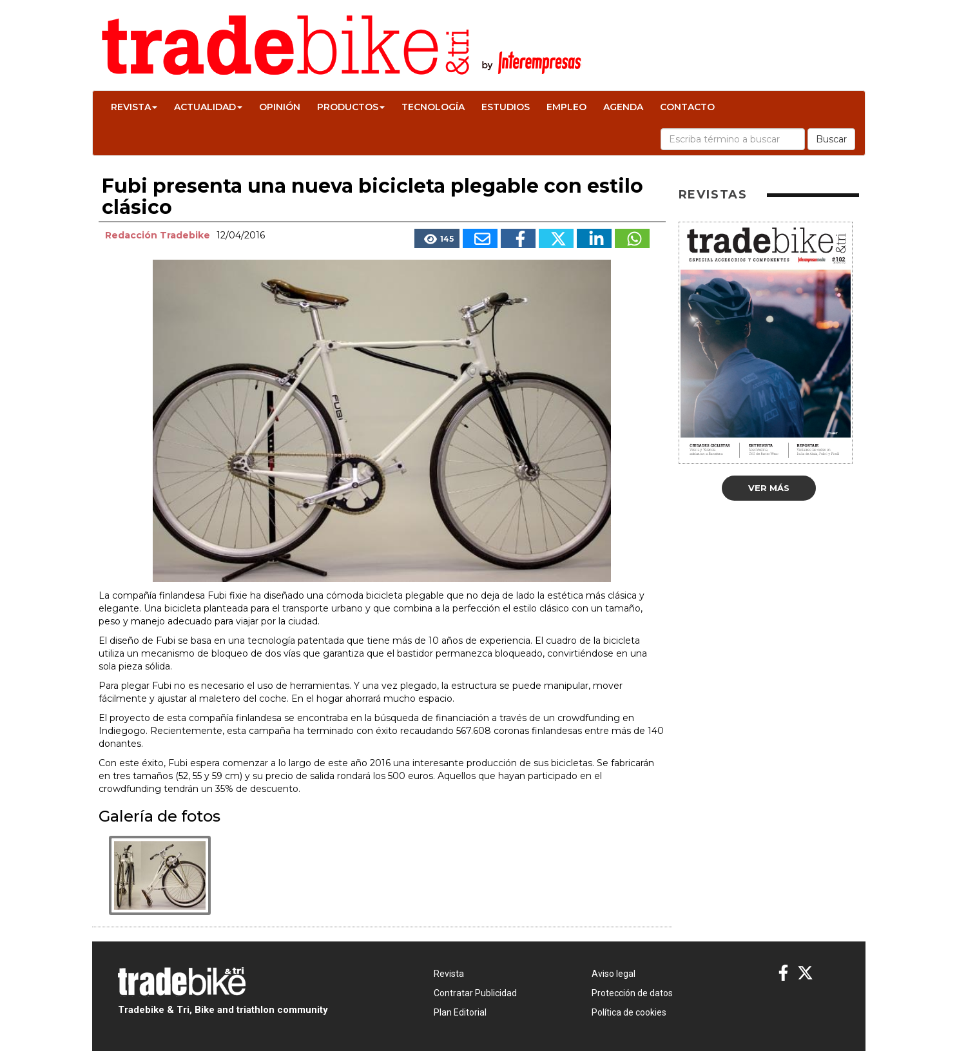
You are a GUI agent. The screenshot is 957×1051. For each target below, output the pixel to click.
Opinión (279, 107)
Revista (134, 107)
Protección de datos (632, 993)
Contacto (687, 107)
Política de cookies (629, 1012)
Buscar (831, 139)
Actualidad (208, 107)
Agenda (623, 107)
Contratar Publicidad (475, 993)
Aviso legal (613, 974)
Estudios (505, 107)
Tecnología (433, 107)
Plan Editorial (460, 1012)
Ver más (768, 488)
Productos (351, 107)
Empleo (566, 107)
